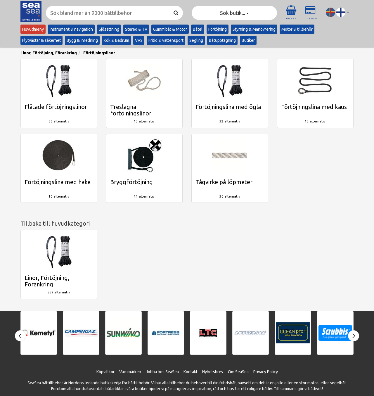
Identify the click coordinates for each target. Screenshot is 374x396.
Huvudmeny (33, 29)
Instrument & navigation (71, 29)
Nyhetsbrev (212, 371)
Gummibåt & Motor (170, 29)
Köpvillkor (105, 371)
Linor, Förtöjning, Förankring (48, 53)
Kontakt (190, 371)
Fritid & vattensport (165, 40)
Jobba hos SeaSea (162, 371)
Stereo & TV (136, 29)
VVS (139, 40)
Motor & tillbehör (297, 29)
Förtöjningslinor (99, 53)
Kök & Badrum (116, 40)
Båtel (197, 29)
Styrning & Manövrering (254, 29)
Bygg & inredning (82, 40)
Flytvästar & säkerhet (41, 40)
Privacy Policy (265, 371)
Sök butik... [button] (234, 13)
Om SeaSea (238, 371)
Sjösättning (109, 29)
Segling (196, 40)
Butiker (248, 40)
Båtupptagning (222, 40)
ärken (136, 371)
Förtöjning (217, 29)
